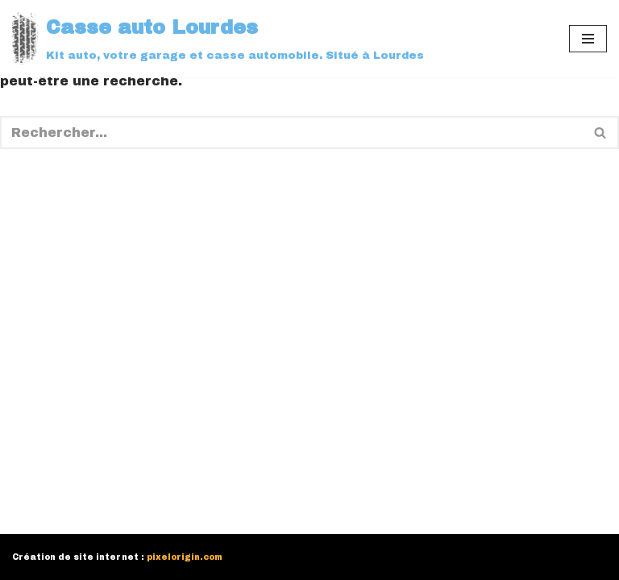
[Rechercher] (291, 132)
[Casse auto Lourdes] (218, 38)
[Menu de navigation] (588, 38)
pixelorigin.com (184, 557)
